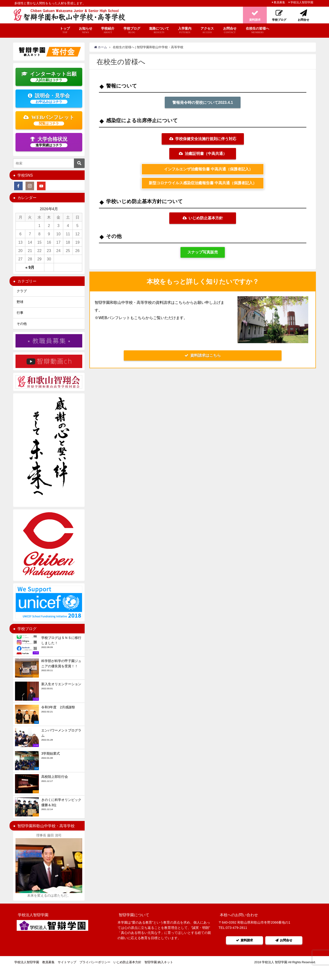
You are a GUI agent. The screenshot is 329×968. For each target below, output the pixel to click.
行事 (20, 312)
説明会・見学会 (49, 98)
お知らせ (85, 30)
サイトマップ (67, 962)
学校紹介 (107, 30)
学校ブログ (131, 30)
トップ (65, 30)
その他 (22, 323)
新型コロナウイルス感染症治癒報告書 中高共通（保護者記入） (203, 183)
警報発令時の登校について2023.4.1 (202, 102)
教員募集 (279, 2)
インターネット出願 (49, 76)
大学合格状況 (49, 141)
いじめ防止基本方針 (203, 218)
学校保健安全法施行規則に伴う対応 (202, 139)
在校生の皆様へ (257, 30)
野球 (20, 302)
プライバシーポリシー (94, 962)
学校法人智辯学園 (301, 2)
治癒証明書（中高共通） (203, 153)
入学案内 (184, 30)
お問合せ (230, 30)
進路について (159, 30)
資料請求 (244, 940)
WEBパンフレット (49, 120)
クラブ (22, 291)
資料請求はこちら (203, 355)
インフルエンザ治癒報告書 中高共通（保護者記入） (206, 169)
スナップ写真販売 (202, 252)
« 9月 (30, 267)
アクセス (207, 30)
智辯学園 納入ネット (158, 962)
